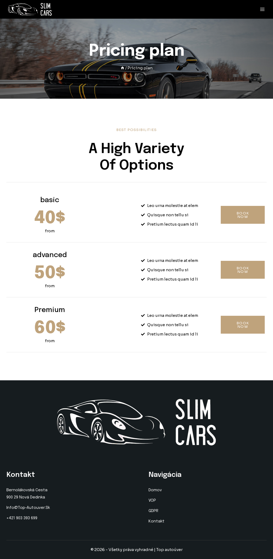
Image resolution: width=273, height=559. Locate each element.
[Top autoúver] (30, 9)
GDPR (153, 511)
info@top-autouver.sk (28, 508)
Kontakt (156, 521)
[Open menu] (262, 9)
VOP (152, 500)
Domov (155, 490)
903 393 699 (26, 518)
